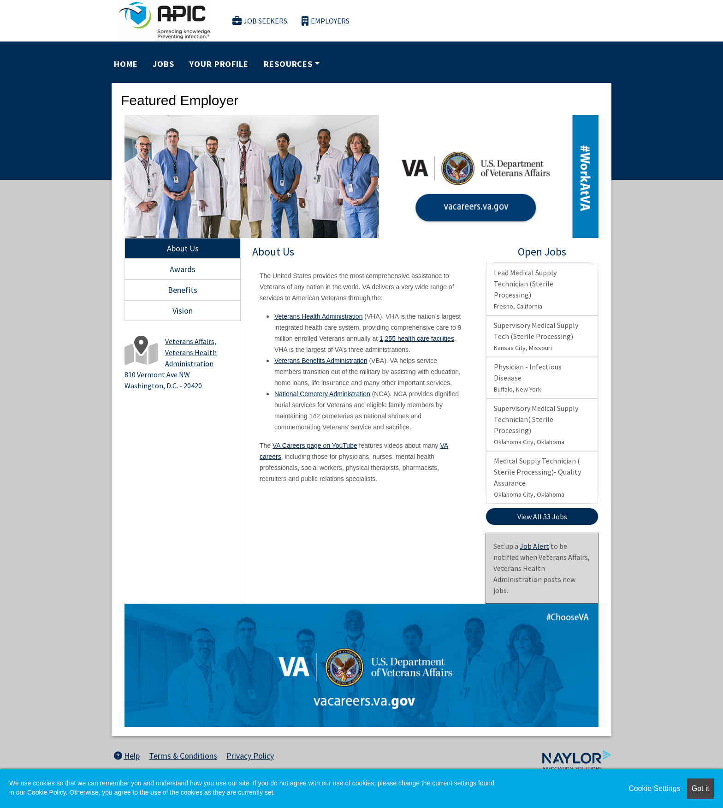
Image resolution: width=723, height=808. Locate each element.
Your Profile (219, 64)
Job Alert (534, 546)
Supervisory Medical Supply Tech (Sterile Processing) (536, 336)
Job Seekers (260, 21)
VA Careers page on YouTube (315, 445)
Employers (326, 21)
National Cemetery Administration (322, 394)
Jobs (163, 64)
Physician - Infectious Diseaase (528, 377)
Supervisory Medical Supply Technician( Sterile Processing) (536, 425)
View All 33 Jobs (542, 516)
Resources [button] (288, 64)
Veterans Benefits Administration (320, 360)
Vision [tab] (182, 310)
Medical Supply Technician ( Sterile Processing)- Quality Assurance (537, 477)
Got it (700, 788)
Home (126, 64)
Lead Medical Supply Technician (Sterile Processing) (525, 289)
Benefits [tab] (182, 290)
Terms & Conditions (183, 755)
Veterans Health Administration (318, 316)
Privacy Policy (250, 755)
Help (127, 755)
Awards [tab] (183, 269)
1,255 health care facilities (416, 338)
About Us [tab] (183, 248)
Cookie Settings (654, 788)
